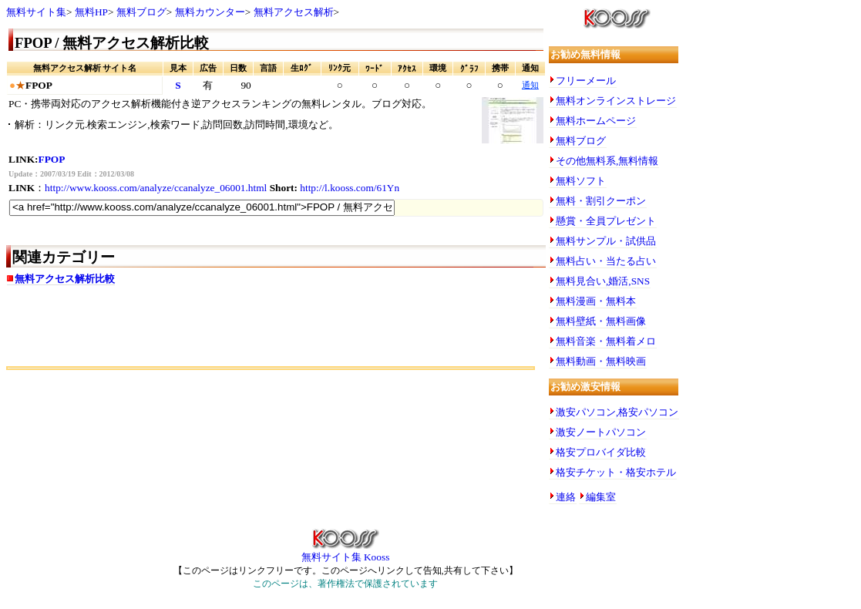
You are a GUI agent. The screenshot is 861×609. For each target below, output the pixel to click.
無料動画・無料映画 (601, 361)
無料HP (91, 12)
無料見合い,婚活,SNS (603, 281)
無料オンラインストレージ (616, 100)
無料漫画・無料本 (596, 301)
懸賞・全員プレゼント (606, 221)
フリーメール (586, 80)
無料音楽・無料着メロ (606, 341)
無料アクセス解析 (294, 12)
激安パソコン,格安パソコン (617, 412)
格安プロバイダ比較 (601, 452)
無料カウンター (210, 12)
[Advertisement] (186, 331)
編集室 (601, 497)
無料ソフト (581, 181)
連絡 (566, 497)
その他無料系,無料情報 (607, 161)
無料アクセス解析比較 (65, 278)
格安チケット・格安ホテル (616, 472)
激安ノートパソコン (601, 432)
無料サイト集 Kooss (345, 552)
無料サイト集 (36, 12)
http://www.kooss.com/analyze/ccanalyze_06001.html (156, 187)
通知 (530, 85)
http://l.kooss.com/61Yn (349, 187)
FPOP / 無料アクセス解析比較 (112, 43)
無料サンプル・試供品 (606, 241)
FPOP (52, 159)
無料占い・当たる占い (606, 261)
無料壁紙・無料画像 (601, 321)
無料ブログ (141, 12)
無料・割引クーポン (601, 201)
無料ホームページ (596, 120)
